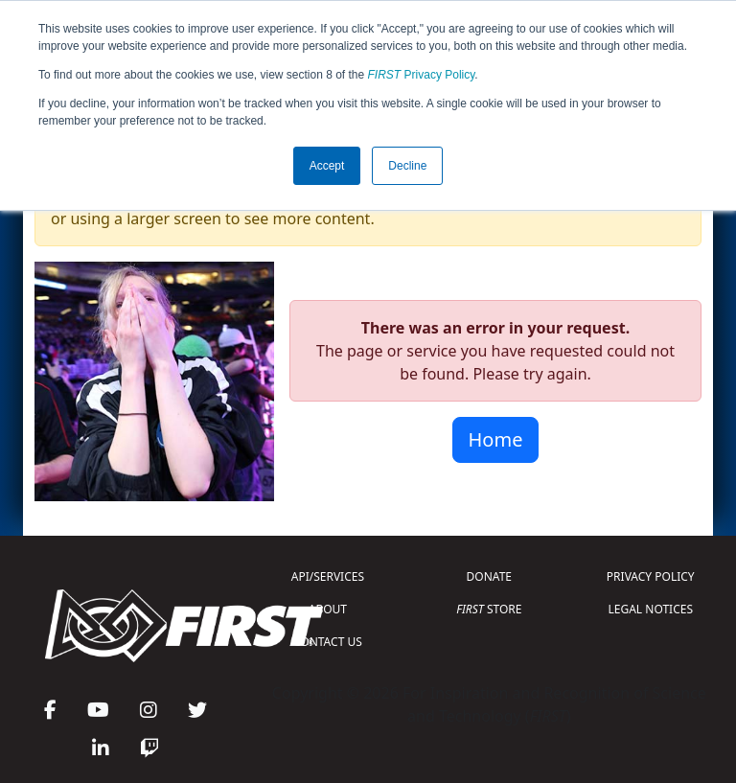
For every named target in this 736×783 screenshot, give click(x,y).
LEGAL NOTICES (651, 609)
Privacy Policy (421, 74)
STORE (488, 609)
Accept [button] (327, 166)
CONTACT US (327, 641)
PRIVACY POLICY (651, 576)
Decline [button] (407, 166)
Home (496, 439)
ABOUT (328, 609)
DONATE (489, 576)
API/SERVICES (327, 576)
